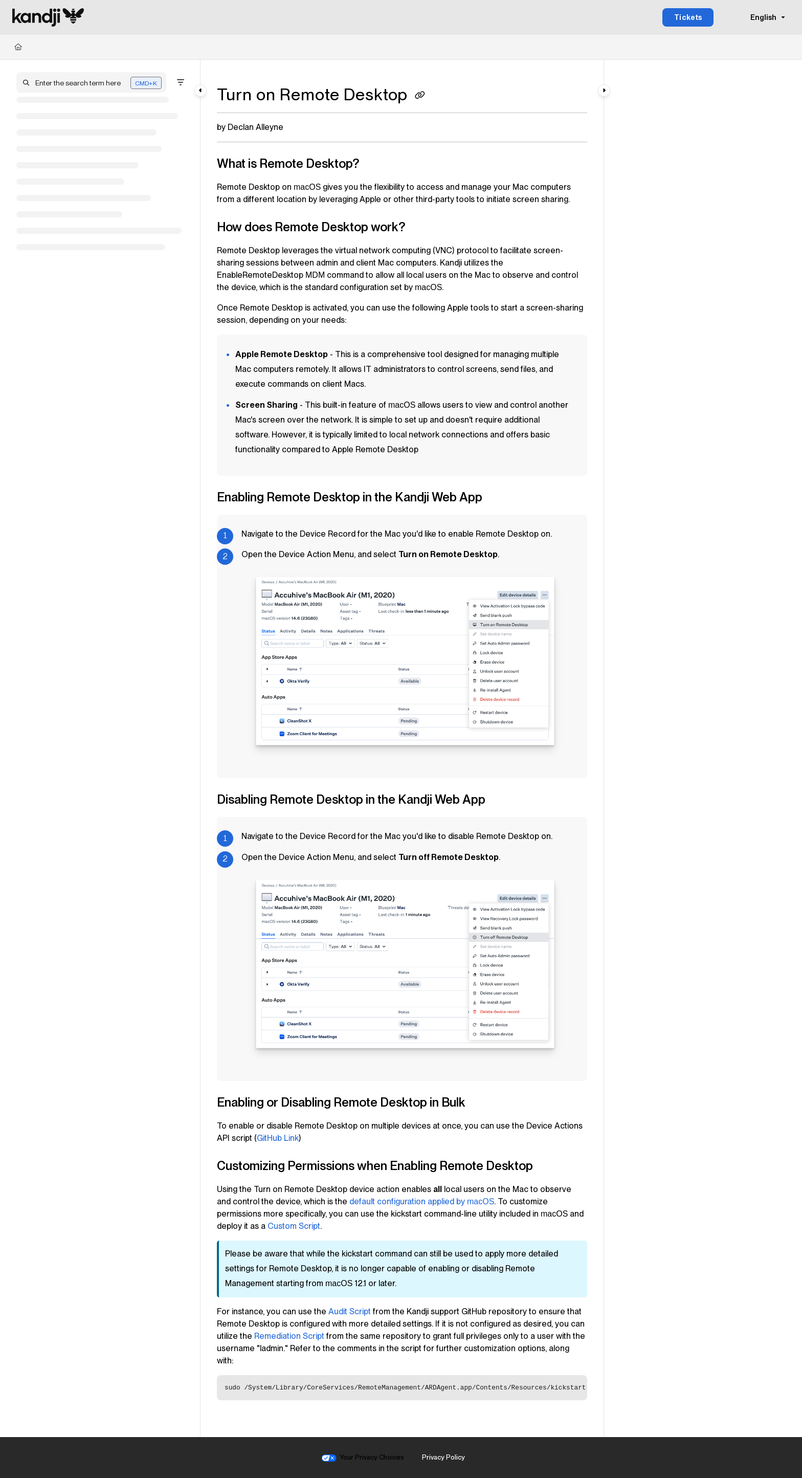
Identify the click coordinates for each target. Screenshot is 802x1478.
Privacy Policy (443, 1457)
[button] (91, 82)
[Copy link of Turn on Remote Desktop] (420, 96)
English (756, 17)
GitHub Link (278, 1138)
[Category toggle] (200, 90)
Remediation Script (289, 1336)
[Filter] (180, 82)
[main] (402, 748)
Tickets (688, 17)
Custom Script (294, 1226)
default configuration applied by (421, 1201)
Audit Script (349, 1311)
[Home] (18, 47)
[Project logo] (48, 17)
